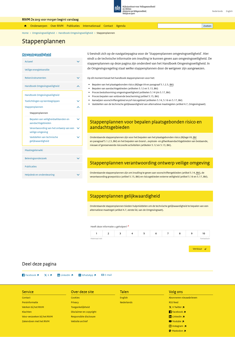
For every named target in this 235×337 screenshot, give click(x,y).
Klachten (27, 311)
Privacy (75, 302)
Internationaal (91, 26)
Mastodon (186, 331)
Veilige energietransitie (37, 69)
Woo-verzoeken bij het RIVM (37, 316)
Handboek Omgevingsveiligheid (75, 32)
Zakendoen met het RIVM (35, 321)
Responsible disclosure (83, 316)
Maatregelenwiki (34, 150)
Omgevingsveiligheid (43, 32)
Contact (108, 26)
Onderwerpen (38, 26)
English (229, 11)
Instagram (186, 326)
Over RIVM (57, 26)
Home (25, 25)
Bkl (171, 84)
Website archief (79, 321)
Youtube (185, 321)
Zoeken (207, 25)
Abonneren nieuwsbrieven (183, 297)
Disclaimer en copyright (83, 311)
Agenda (120, 26)
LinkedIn (185, 317)
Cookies (75, 297)
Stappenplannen (47, 112)
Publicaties (73, 26)
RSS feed (173, 302)
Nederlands (217, 11)
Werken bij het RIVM (33, 307)
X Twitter (185, 307)
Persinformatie (30, 302)
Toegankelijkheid (80, 307)
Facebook (186, 312)
